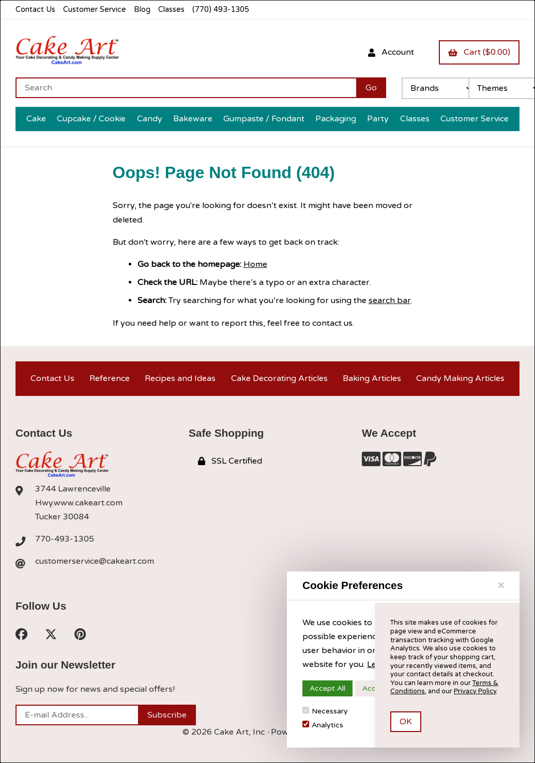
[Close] (501, 585)
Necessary (325, 711)
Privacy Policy (475, 691)
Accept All (327, 688)
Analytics (322, 725)
